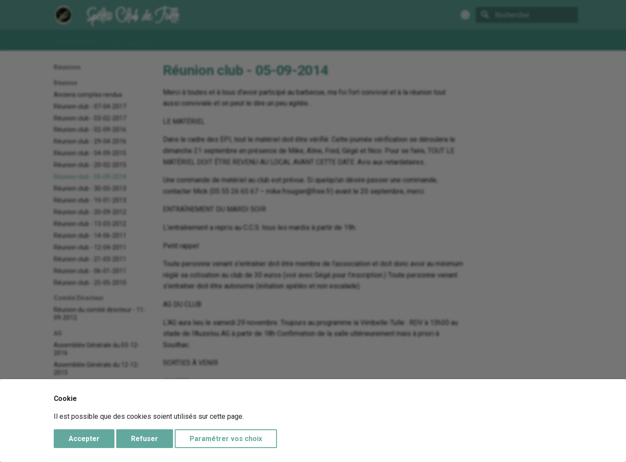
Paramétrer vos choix (226, 439)
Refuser (144, 439)
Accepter (84, 439)
